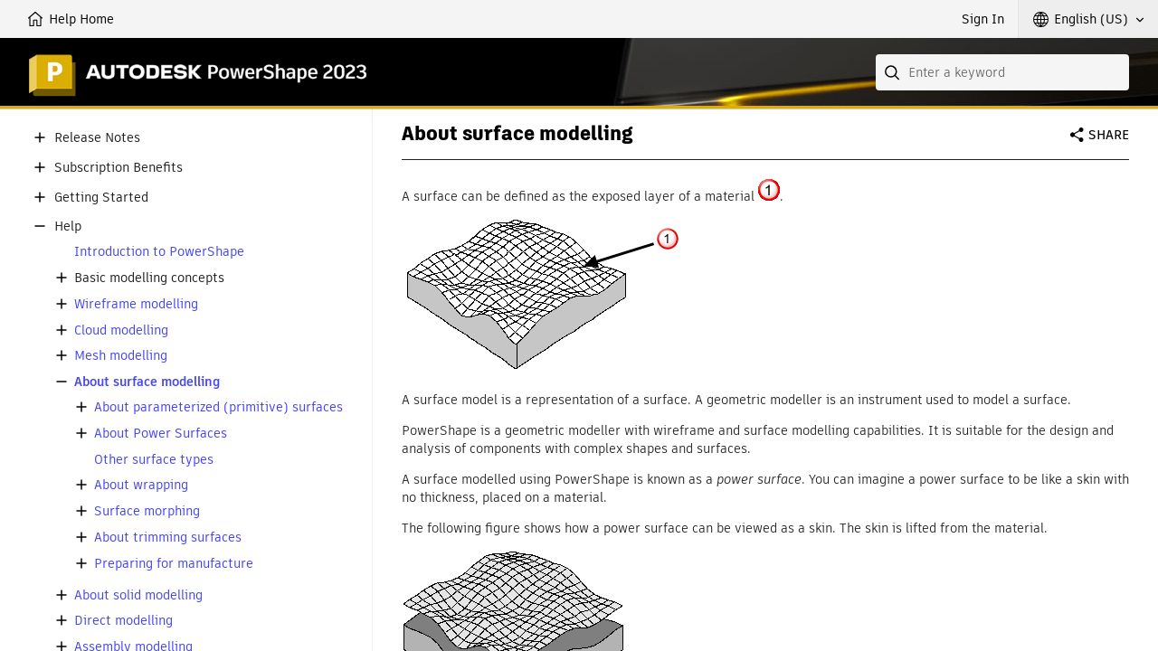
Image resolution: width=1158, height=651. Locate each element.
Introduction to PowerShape (159, 251)
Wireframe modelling (136, 304)
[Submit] (894, 72)
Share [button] (1108, 134)
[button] (1088, 19)
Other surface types (154, 459)
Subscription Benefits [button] (118, 167)
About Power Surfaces (160, 433)
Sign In (983, 19)
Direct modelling (123, 620)
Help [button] (67, 226)
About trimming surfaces (168, 537)
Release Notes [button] (97, 138)
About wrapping (141, 485)
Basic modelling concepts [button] (149, 278)
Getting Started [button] (101, 197)
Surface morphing (147, 511)
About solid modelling (138, 595)
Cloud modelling (121, 330)
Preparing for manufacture (173, 563)
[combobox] (1002, 72)
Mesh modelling (120, 355)
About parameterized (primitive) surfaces (218, 407)
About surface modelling (147, 382)
